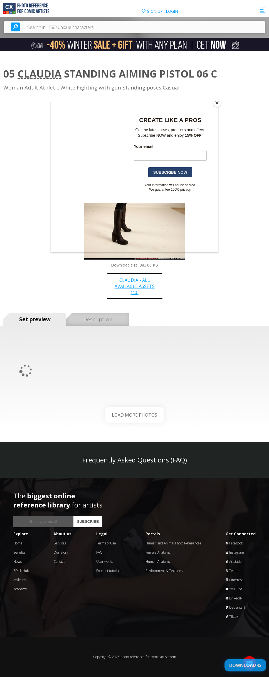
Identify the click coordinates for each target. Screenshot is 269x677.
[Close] (217, 103)
